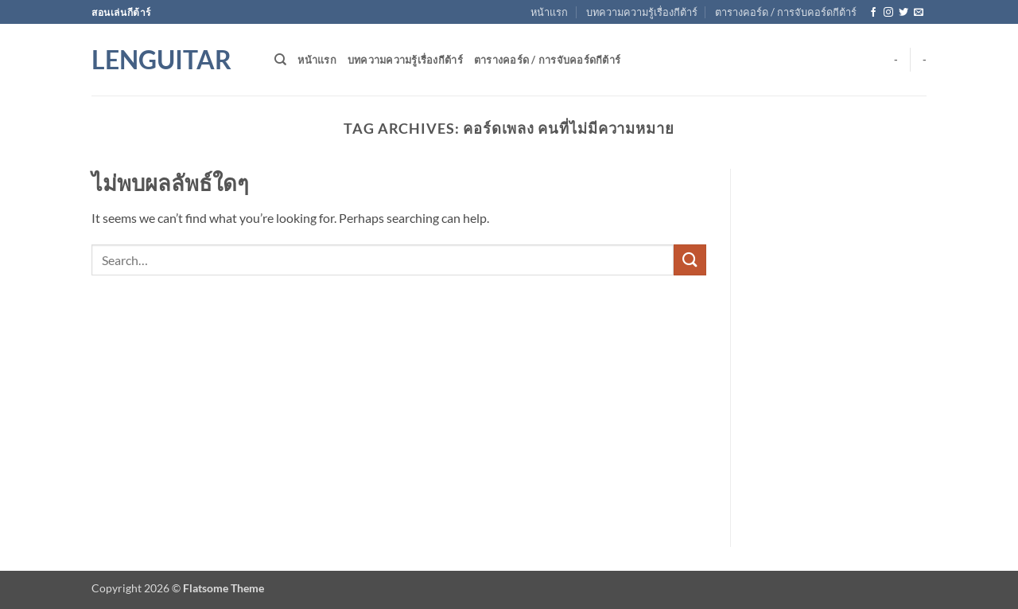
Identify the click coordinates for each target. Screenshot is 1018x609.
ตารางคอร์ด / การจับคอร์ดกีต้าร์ (786, 12)
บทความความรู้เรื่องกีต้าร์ (641, 12)
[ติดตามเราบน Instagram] (888, 12)
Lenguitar (161, 59)
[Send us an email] (918, 12)
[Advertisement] (398, 403)
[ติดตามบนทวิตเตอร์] (903, 12)
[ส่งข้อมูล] (689, 259)
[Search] (280, 60)
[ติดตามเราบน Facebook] (873, 12)
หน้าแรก (549, 12)
